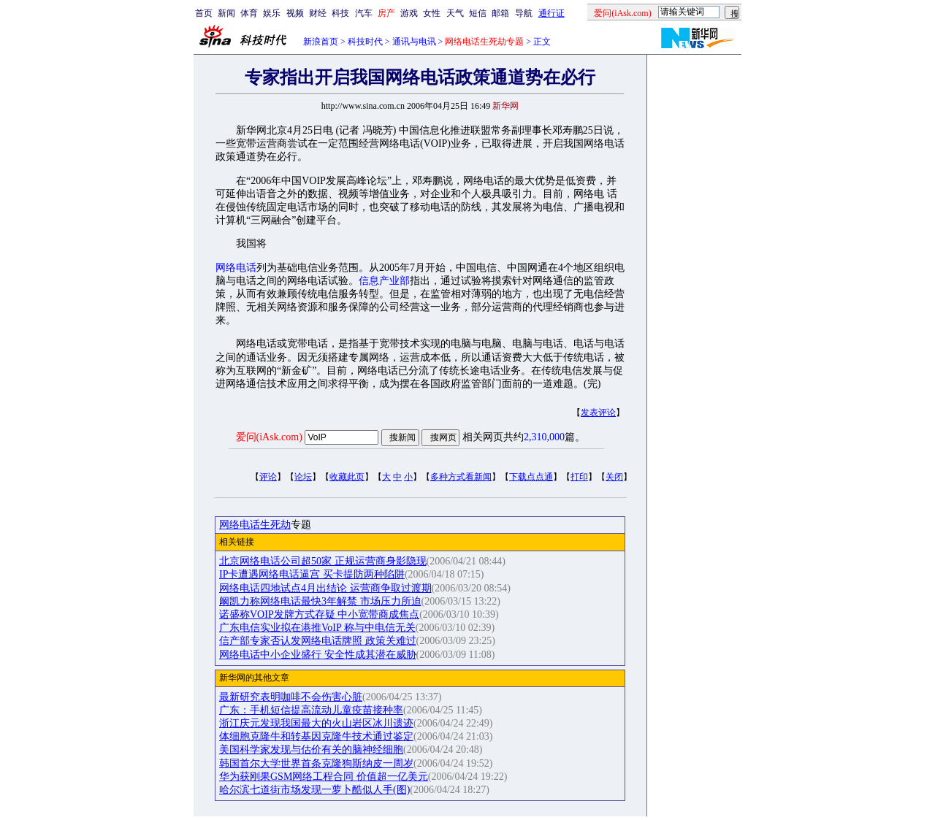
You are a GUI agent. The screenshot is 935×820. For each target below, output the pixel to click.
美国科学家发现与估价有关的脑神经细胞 (311, 749)
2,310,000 (544, 437)
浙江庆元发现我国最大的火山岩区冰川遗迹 (316, 723)
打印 (579, 477)
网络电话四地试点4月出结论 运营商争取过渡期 (325, 588)
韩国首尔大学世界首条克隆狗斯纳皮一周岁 (316, 763)
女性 (431, 13)
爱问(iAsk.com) (269, 437)
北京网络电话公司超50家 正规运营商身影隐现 (323, 561)
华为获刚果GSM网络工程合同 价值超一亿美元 (323, 776)
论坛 (303, 477)
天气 (455, 13)
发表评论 (598, 412)
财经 (318, 13)
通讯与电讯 (414, 42)
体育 (249, 13)
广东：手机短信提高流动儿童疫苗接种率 (311, 710)
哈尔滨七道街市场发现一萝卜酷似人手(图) (314, 789)
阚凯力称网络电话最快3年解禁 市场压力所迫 (320, 601)
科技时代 (365, 42)
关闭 (614, 477)
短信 (477, 13)
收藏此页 (347, 477)
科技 (340, 13)
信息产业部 (384, 280)
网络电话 (235, 267)
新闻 (226, 13)
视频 (295, 13)
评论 (268, 477)
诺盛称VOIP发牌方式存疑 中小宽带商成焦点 (319, 614)
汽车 (364, 13)
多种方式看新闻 (461, 477)
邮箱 (500, 13)
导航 (524, 13)
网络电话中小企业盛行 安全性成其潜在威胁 (317, 654)
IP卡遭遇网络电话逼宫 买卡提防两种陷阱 (312, 574)
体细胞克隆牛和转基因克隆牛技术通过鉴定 (316, 736)
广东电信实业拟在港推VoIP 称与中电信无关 (317, 627)
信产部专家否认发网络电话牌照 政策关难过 (317, 640)
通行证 (551, 13)
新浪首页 (320, 42)
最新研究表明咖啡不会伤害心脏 (290, 696)
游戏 (409, 13)
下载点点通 (531, 477)
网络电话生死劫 (255, 524)
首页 (204, 13)
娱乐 (271, 13)
